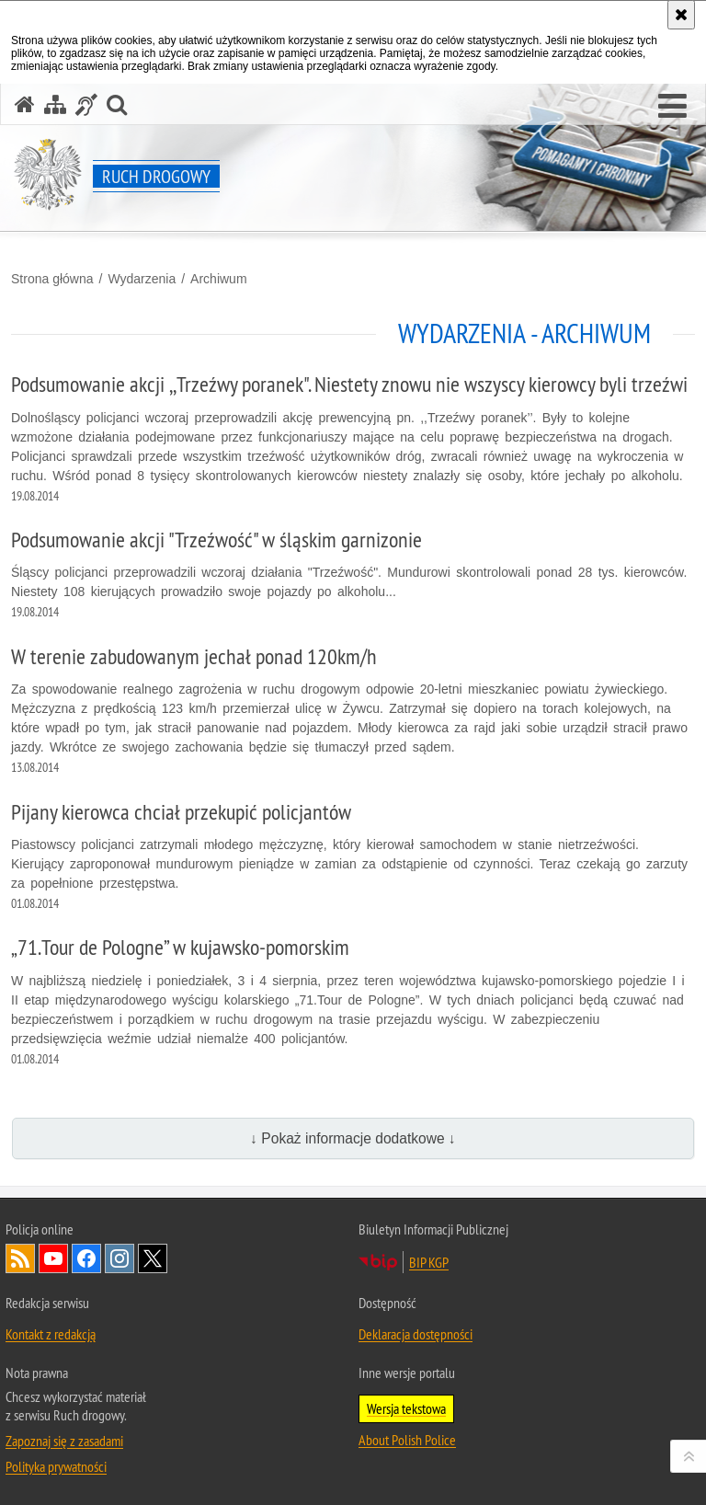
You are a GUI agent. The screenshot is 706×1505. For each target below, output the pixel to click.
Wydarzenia (142, 278)
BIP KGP (429, 1262)
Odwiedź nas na (53, 1258)
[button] (672, 106)
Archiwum (218, 278)
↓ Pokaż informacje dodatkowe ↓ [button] (353, 1138)
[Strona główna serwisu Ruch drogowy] (25, 104)
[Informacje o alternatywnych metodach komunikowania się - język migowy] (86, 104)
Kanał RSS (20, 1258)
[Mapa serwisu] (55, 104)
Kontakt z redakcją (51, 1334)
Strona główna (52, 278)
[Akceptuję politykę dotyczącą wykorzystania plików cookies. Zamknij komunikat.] (681, 14)
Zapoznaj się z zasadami (64, 1440)
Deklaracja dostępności (416, 1334)
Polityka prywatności (56, 1466)
